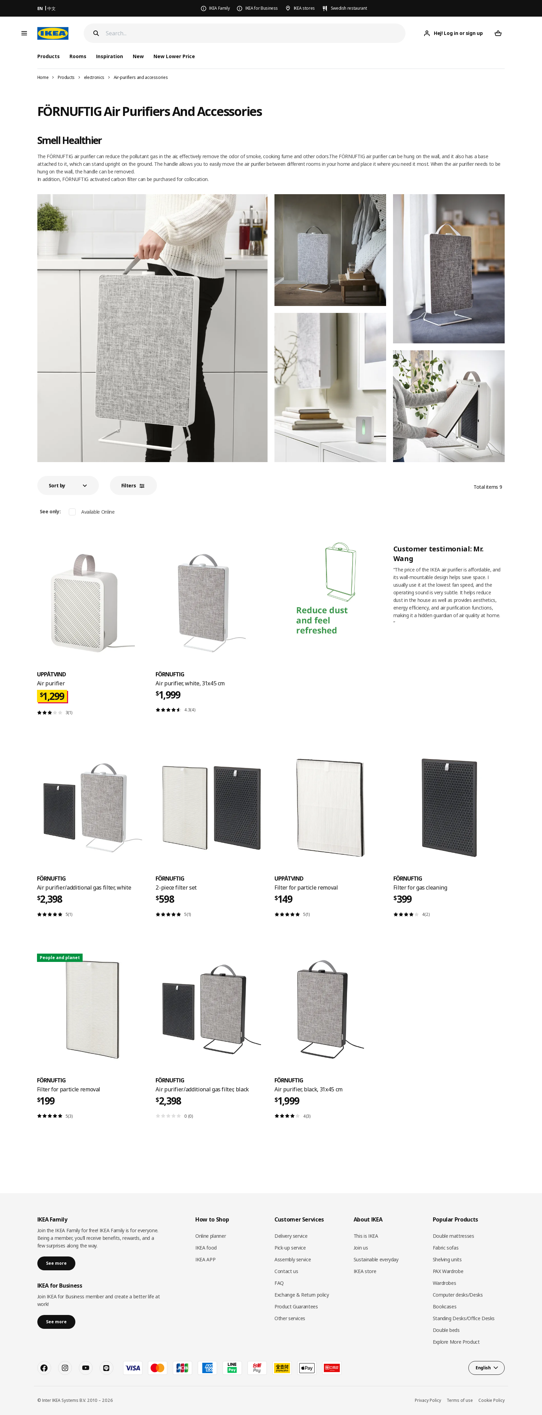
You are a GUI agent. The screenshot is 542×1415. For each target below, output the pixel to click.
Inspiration (109, 56)
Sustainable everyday (376, 1259)
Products (66, 77)
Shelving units (447, 1259)
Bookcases (445, 1306)
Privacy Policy (428, 1400)
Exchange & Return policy (301, 1294)
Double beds (446, 1330)
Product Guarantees (296, 1306)
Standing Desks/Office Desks (464, 1318)
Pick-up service (290, 1247)
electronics (94, 77)
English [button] (483, 1368)
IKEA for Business (261, 8)
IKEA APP (205, 1259)
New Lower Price (174, 56)
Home (43, 77)
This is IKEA (366, 1236)
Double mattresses (453, 1236)
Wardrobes (444, 1283)
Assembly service (292, 1259)
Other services (289, 1318)
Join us (361, 1247)
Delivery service (290, 1236)
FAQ (279, 1283)
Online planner (210, 1236)
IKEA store (365, 1271)
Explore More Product (456, 1342)
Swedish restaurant (349, 8)
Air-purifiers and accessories (141, 77)
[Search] (256, 33)
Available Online (97, 511)
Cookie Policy (491, 1400)
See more (56, 1263)
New (138, 56)
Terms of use (460, 1400)
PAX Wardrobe (448, 1271)
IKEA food (206, 1247)
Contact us (286, 1271)
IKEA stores (304, 8)
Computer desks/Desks (458, 1294)
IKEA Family (219, 8)
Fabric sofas (446, 1247)
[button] (68, 485)
